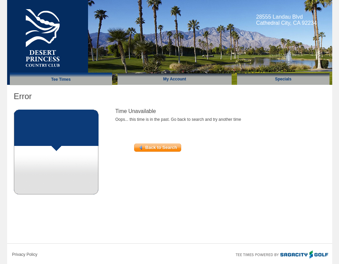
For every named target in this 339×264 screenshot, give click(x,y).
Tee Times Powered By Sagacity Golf (281, 253)
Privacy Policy (25, 254)
